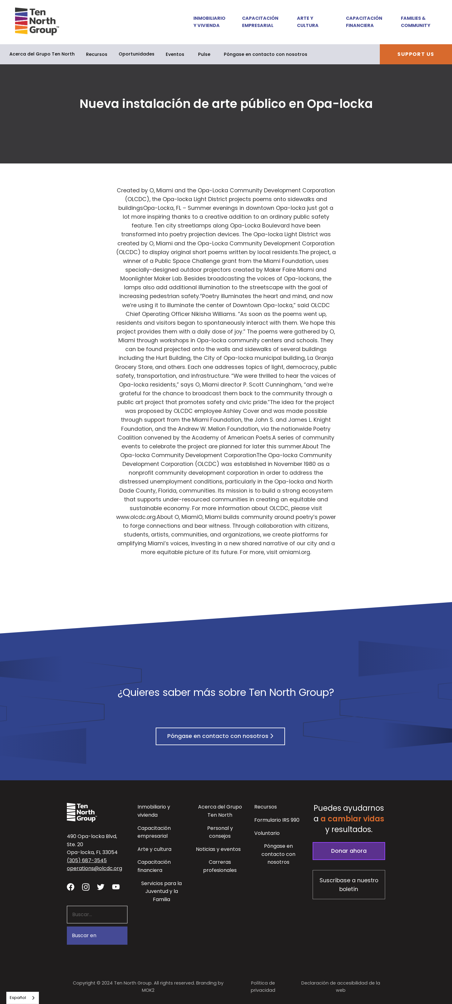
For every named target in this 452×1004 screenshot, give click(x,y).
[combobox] (22, 998)
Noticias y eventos (218, 849)
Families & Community (415, 22)
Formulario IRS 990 (276, 820)
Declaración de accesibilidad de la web (340, 986)
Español (18, 998)
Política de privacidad (263, 986)
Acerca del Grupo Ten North (42, 54)
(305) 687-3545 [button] (87, 860)
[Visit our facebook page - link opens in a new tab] (70, 887)
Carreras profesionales (220, 866)
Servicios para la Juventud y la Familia (161, 891)
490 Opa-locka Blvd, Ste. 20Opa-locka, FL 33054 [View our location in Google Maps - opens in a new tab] (92, 844)
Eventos (175, 54)
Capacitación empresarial (260, 22)
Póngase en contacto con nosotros (265, 54)
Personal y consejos (220, 832)
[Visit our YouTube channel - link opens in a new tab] (116, 887)
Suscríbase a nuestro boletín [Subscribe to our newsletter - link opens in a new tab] (349, 885)
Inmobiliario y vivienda (209, 22)
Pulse (204, 54)
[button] (204, 22)
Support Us (415, 54)
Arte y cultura (308, 22)
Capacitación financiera (364, 22)
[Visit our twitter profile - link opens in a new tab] (101, 887)
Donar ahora (349, 851)
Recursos (96, 54)
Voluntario (267, 833)
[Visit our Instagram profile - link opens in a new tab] (85, 887)
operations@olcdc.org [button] (94, 868)
